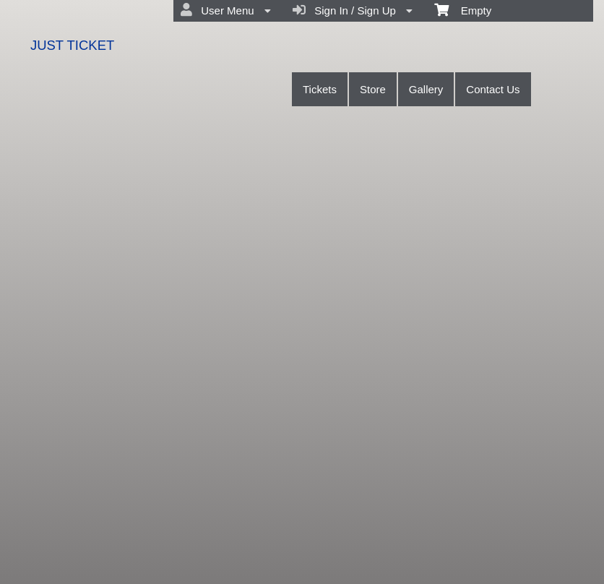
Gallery (426, 89)
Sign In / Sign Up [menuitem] (353, 10)
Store (373, 89)
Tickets (320, 89)
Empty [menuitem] (462, 9)
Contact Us (492, 89)
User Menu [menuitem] (226, 10)
